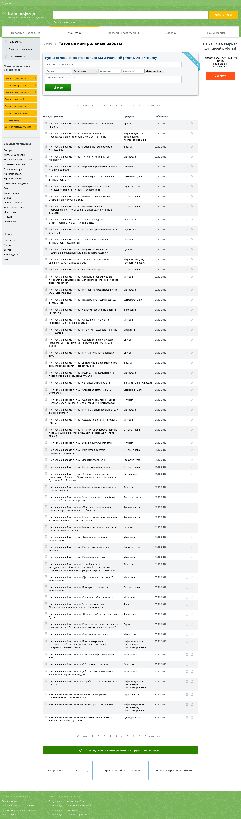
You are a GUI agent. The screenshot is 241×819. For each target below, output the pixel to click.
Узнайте (220, 76)
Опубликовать (17, 56)
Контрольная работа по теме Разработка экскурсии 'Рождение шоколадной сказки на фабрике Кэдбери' (78, 251)
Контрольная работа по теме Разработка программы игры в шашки (83, 683)
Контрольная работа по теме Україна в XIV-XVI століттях (80, 442)
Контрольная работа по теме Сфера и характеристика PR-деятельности (81, 578)
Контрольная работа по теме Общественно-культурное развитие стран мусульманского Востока (80, 508)
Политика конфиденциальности (18, 810)
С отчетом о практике (15, 85)
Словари (171, 33)
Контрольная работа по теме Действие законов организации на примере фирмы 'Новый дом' (83, 673)
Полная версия (9, 814)
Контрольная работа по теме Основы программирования (81, 704)
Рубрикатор (74, 33)
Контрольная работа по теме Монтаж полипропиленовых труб (81, 354)
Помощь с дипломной (15, 78)
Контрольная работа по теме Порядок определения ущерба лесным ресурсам (83, 168)
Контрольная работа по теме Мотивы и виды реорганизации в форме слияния (83, 411)
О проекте (7, 3)
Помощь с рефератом (15, 106)
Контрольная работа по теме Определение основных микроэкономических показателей (79, 321)
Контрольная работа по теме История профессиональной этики (81, 656)
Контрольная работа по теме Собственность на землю (79, 664)
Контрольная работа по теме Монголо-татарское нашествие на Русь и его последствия (83, 528)
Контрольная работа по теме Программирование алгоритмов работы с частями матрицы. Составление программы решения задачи (79, 644)
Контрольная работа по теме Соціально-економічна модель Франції (83, 421)
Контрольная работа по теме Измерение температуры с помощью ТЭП (80, 148)
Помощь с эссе (12, 119)
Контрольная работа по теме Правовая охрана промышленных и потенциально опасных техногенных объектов (80, 209)
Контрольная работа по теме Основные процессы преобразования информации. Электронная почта (77, 135)
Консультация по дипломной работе (67, 805)
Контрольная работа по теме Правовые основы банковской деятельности (83, 301)
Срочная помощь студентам (18, 126)
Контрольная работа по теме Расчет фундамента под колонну (79, 548)
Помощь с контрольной (16, 113)
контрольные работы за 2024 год (173, 770)
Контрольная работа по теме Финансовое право (76, 269)
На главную (15, 41)
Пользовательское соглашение (18, 805)
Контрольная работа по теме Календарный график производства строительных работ (77, 696)
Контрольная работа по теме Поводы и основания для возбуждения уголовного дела (80, 198)
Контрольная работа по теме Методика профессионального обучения (83, 231)
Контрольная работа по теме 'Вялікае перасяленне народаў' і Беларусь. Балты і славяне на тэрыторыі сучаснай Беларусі (83, 401)
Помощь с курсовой (14, 99)
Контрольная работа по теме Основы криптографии (78, 634)
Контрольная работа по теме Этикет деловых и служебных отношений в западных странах (82, 498)
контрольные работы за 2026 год (68, 770)
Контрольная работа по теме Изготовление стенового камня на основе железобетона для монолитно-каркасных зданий (83, 625)
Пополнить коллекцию (25, 33)
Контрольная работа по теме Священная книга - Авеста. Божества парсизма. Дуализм (80, 719)
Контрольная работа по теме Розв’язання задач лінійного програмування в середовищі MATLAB (81, 374)
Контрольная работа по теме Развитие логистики (77, 556)
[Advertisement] (20, 315)
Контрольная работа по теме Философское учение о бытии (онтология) (82, 311)
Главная (48, 44)
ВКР (89, 805)
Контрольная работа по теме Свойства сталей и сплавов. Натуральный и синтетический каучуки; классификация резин (81, 342)
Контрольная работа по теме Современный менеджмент (81, 596)
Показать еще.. (153, 105)
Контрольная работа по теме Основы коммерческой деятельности (78, 538)
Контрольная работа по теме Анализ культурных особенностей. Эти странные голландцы (76, 221)
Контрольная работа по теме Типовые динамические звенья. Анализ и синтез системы (79, 261)
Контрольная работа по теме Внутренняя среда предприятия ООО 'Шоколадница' (83, 291)
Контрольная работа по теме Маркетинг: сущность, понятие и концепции (83, 331)
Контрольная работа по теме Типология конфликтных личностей (79, 158)
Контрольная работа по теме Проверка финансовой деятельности (78, 588)
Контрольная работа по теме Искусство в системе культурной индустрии (77, 451)
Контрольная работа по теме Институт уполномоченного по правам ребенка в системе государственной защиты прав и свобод (83, 432)
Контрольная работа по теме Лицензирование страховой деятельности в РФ (81, 178)
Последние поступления (123, 33)
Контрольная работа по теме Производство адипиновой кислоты (81, 125)
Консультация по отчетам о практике (68, 814)
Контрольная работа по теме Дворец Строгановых (77, 459)
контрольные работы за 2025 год (120, 770)
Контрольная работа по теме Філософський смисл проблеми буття (83, 615)
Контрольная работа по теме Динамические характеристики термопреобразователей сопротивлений (83, 364)
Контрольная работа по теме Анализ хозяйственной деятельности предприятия (78, 241)
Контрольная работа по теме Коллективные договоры (79, 466)
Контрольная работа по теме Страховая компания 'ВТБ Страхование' (80, 391)
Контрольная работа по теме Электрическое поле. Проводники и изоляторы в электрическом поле (77, 605)
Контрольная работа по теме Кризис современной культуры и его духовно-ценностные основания (83, 518)
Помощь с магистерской (17, 92)
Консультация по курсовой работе (66, 801)
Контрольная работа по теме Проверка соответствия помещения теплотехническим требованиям (79, 188)
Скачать (187, 123)
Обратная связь (10, 801)
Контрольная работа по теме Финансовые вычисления (80, 382)
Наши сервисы (216, 33)
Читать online (192, 123)
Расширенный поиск (64, 21)
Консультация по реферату (62, 810)
